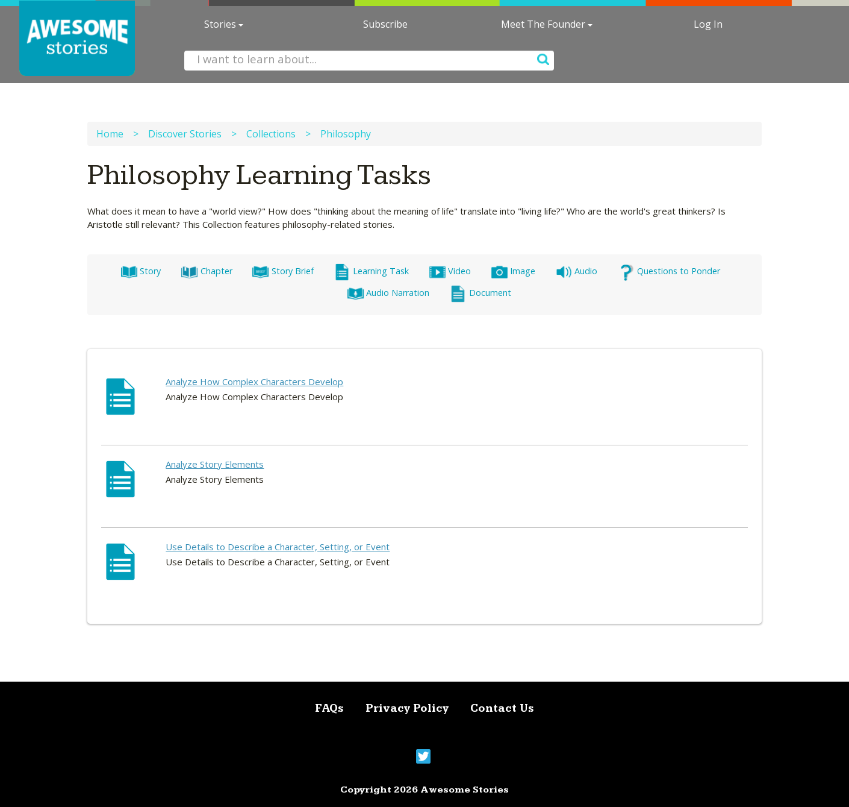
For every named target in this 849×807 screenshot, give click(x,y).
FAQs (329, 708)
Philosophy (345, 133)
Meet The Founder (546, 24)
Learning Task (371, 271)
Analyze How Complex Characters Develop (254, 381)
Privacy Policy (407, 708)
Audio (576, 271)
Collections (271, 133)
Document (480, 292)
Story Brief (282, 271)
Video (450, 271)
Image (513, 271)
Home (109, 133)
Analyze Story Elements (215, 464)
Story (140, 271)
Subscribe (385, 24)
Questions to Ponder (668, 271)
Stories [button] (223, 24)
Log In (708, 24)
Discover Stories (185, 133)
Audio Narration (388, 292)
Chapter (206, 271)
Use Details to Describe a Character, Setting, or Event (278, 547)
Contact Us (502, 708)
